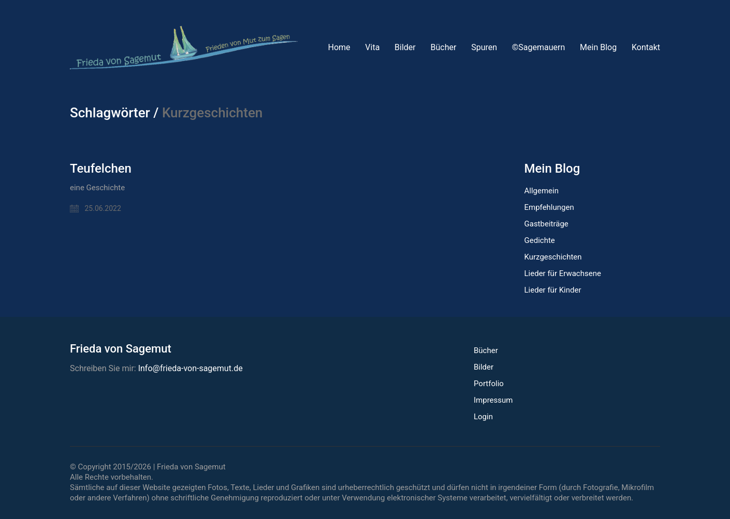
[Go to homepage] (184, 47)
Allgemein (541, 190)
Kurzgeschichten (553, 257)
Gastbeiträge (546, 223)
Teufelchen (101, 168)
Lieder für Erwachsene (562, 273)
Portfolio (489, 383)
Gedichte (539, 240)
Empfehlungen (549, 207)
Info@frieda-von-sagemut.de (190, 368)
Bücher (486, 350)
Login (483, 416)
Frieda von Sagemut (191, 466)
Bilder (483, 367)
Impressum (493, 400)
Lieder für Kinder (552, 290)
